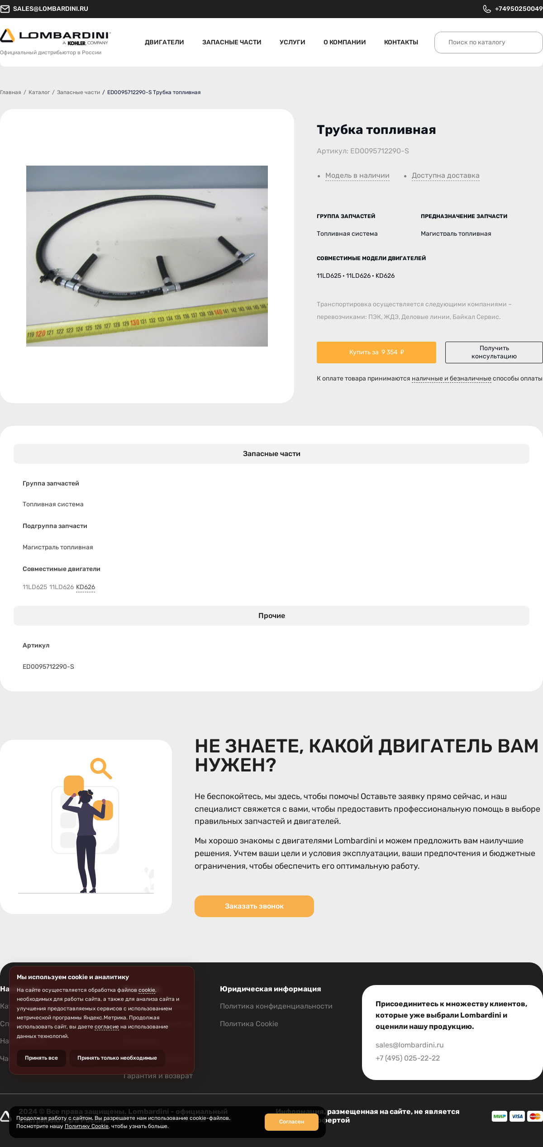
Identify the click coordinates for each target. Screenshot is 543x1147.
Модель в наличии (357, 175)
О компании (345, 42)
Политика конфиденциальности (276, 1006)
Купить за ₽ (376, 352)
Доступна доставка (446, 175)
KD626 (85, 587)
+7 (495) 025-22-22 (408, 1058)
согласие (107, 1026)
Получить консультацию (494, 352)
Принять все (41, 1058)
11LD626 (61, 587)
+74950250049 (512, 9)
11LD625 (35, 587)
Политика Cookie (249, 1023)
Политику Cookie (87, 1126)
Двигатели (164, 42)
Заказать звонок (254, 906)
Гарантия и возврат (158, 1075)
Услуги (292, 42)
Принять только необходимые (117, 1058)
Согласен (291, 1121)
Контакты (401, 42)
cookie (146, 990)
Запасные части (232, 42)
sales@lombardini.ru (44, 9)
